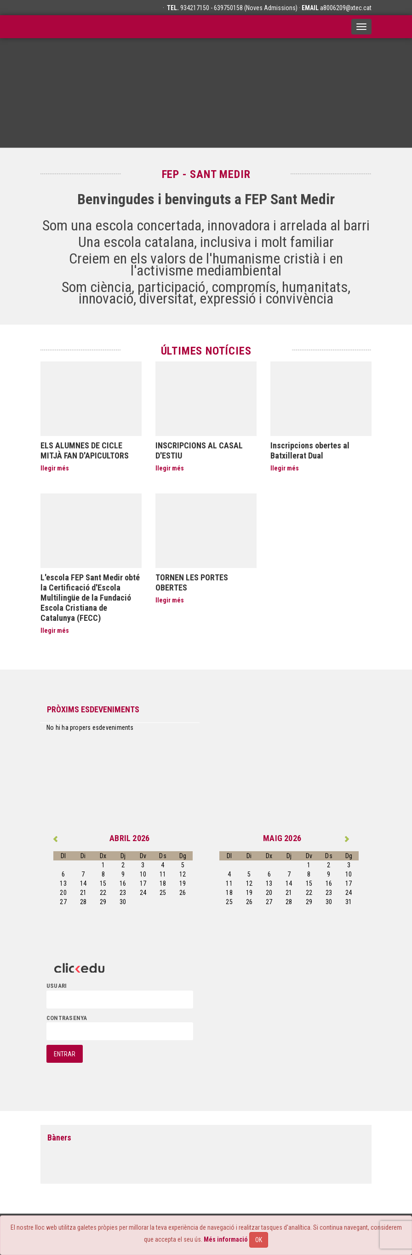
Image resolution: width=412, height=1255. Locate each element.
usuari (56, 985)
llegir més (54, 468)
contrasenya (66, 1017)
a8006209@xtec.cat (346, 7)
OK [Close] (258, 1240)
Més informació (226, 1239)
